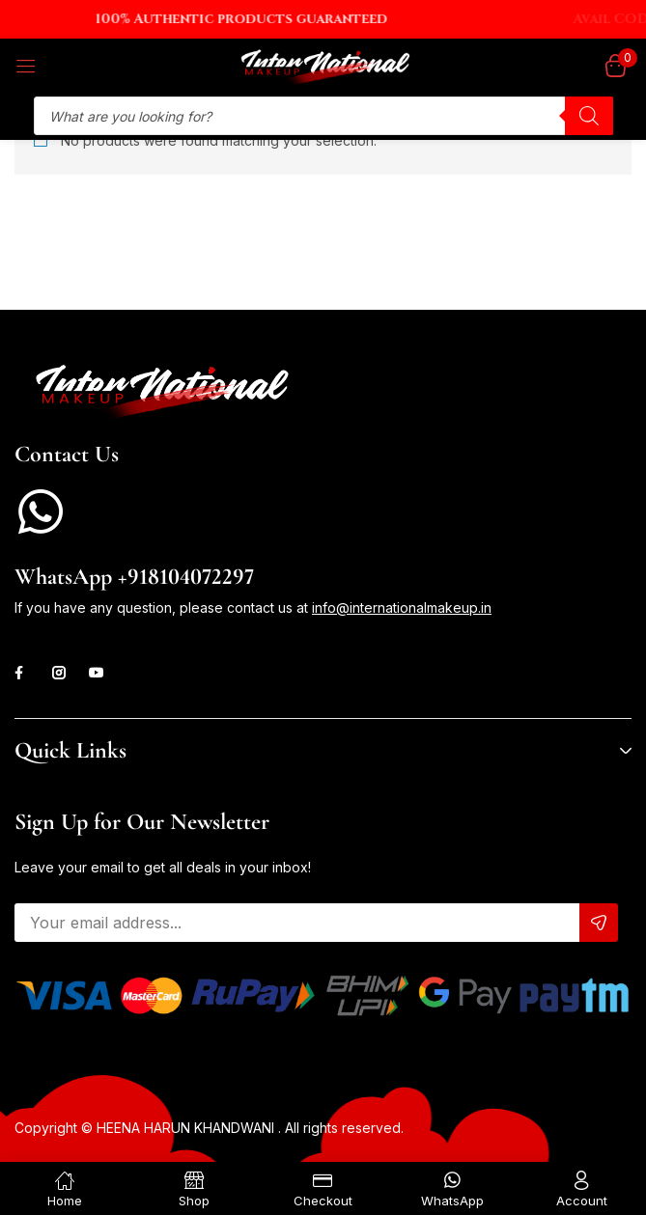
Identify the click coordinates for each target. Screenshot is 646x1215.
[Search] (589, 116)
